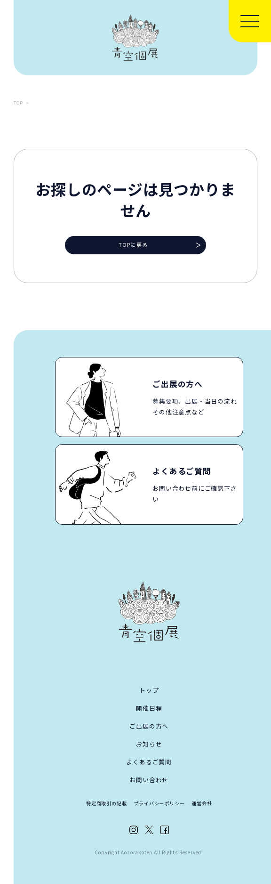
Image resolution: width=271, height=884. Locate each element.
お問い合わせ (148, 779)
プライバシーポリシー (159, 803)
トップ (149, 690)
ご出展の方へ (148, 726)
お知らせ (149, 743)
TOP (18, 102)
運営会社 (201, 803)
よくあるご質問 (149, 761)
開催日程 (149, 708)
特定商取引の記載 (106, 803)
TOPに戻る (133, 244)
